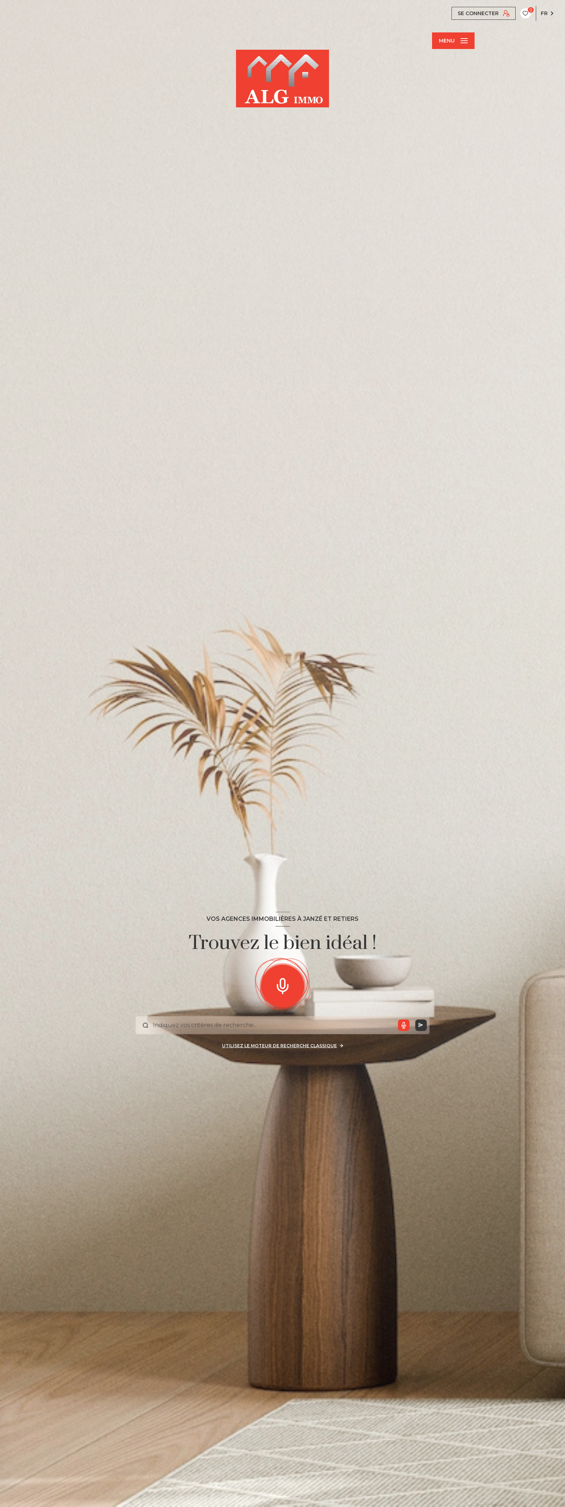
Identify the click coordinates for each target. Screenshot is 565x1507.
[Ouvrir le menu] (453, 40)
